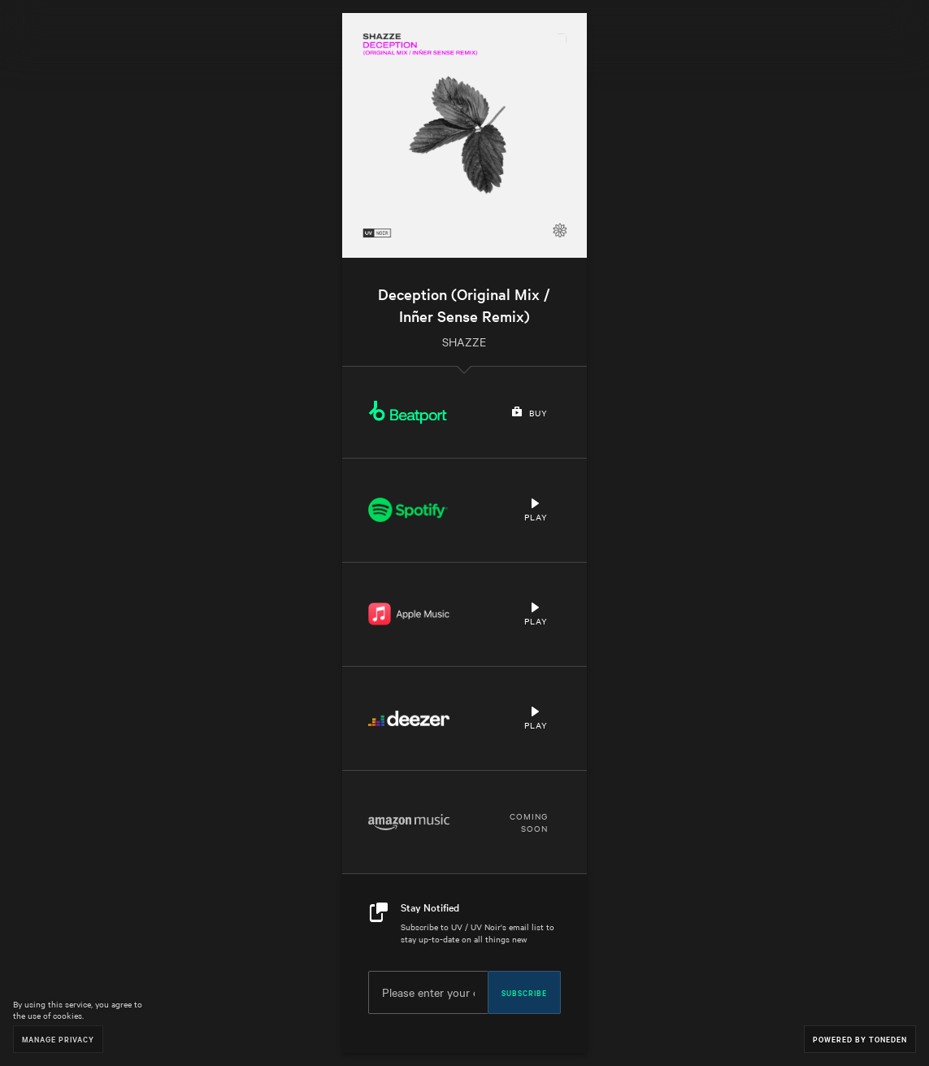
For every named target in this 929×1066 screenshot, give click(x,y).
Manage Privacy (58, 1039)
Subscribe (524, 992)
